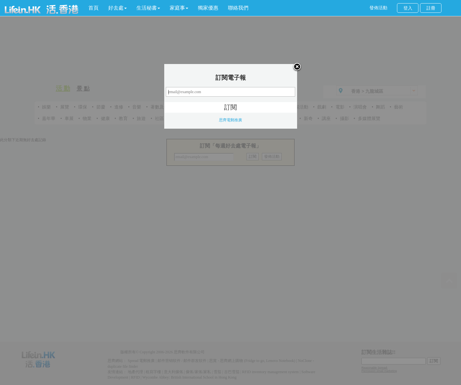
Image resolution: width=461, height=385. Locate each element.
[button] (117, 8)
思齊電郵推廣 (230, 120)
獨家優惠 (208, 8)
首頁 (93, 8)
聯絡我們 (238, 8)
